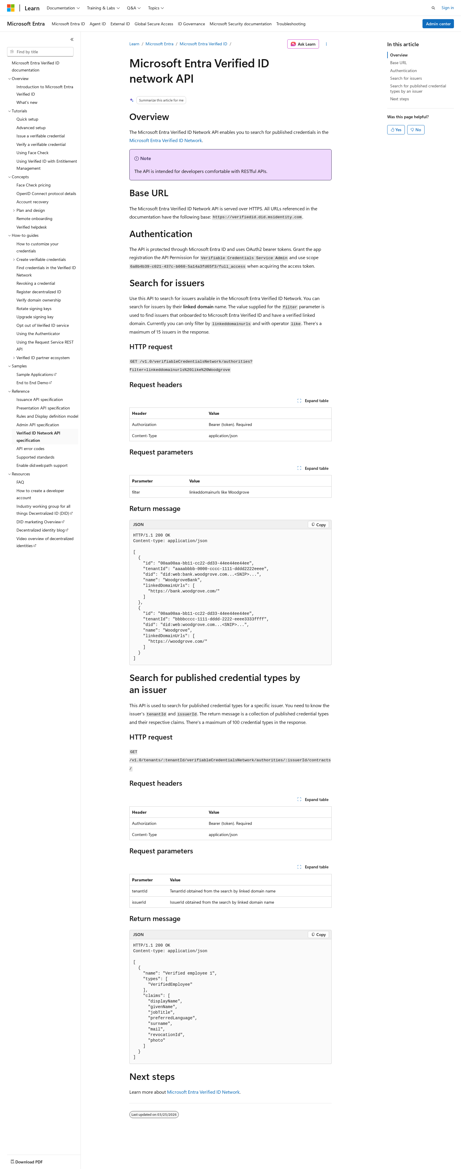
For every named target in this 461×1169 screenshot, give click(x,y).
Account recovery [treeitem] (32, 201)
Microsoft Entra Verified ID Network (165, 140)
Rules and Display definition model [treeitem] (47, 416)
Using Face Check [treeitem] (32, 152)
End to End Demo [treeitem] (32, 382)
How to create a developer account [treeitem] (40, 494)
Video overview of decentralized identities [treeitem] (45, 542)
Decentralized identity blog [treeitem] (40, 530)
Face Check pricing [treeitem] (33, 185)
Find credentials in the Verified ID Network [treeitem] (46, 271)
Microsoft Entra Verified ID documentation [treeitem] (35, 66)
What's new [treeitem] (26, 102)
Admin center (438, 23)
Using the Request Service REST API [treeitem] (45, 345)
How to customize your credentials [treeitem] (37, 247)
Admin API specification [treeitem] (37, 424)
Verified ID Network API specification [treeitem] (38, 436)
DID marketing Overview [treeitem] (38, 521)
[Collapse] (72, 39)
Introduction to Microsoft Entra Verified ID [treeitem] (44, 90)
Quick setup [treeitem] (27, 119)
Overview (399, 55)
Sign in (448, 7)
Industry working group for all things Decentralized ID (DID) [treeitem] (43, 509)
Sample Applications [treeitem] (34, 374)
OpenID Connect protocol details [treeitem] (46, 193)
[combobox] (40, 51)
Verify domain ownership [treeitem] (38, 300)
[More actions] (326, 44)
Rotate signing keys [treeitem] (33, 308)
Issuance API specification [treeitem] (39, 399)
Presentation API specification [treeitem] (43, 408)
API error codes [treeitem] (30, 448)
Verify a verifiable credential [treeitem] (41, 144)
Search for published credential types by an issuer (418, 88)
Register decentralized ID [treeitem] (38, 291)
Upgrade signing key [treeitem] (35, 316)
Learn (134, 43)
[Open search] (433, 8)
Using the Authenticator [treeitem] (38, 333)
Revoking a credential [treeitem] (35, 283)
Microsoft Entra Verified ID (203, 43)
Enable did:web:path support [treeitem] (42, 465)
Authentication (403, 70)
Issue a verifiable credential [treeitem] (40, 136)
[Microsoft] (11, 8)
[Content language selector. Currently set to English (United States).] (34, 1160)
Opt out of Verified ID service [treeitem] (42, 325)
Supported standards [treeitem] (35, 457)
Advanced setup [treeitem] (31, 127)
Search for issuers (406, 78)
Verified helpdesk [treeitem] (31, 227)
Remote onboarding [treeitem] (34, 218)
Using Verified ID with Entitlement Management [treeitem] (46, 164)
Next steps (399, 98)
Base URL (398, 62)
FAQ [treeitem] (20, 482)
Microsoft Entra (159, 43)
